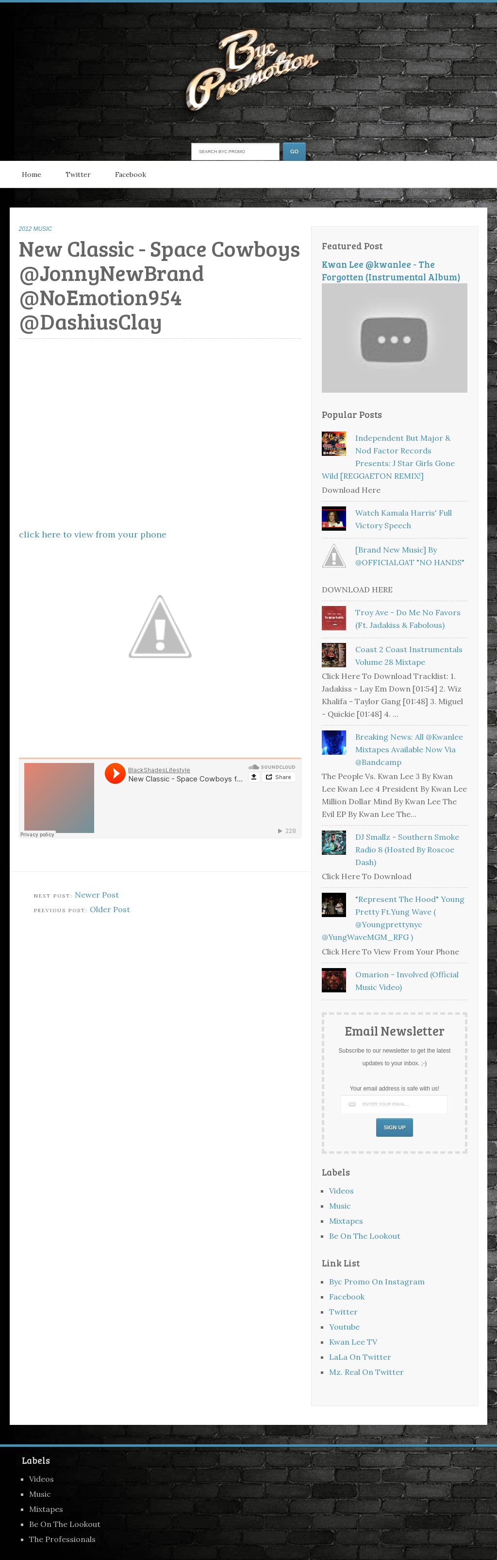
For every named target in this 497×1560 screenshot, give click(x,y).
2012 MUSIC (35, 228)
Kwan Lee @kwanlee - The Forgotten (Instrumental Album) (391, 270)
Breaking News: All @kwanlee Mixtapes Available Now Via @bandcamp (409, 749)
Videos (341, 1191)
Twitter (78, 174)
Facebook (130, 174)
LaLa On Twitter (360, 1357)
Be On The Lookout (364, 1236)
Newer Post (97, 895)
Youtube (344, 1327)
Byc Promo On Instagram (377, 1281)
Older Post (110, 909)
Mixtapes (346, 1221)
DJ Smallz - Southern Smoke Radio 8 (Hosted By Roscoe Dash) (407, 849)
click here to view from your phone (92, 534)
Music (340, 1206)
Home (31, 174)
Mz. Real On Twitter (366, 1372)
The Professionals (62, 1539)
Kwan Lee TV (353, 1342)
